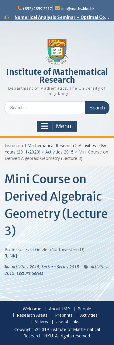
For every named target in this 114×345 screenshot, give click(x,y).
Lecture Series (30, 273)
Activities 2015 (59, 152)
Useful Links (67, 322)
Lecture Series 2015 (60, 267)
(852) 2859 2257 (37, 8)
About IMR (59, 309)
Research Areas (32, 315)
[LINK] (11, 256)
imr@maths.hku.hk (78, 8)
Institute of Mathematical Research (57, 76)
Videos (41, 322)
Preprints (64, 315)
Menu (56, 126)
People (84, 309)
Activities (87, 145)
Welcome (32, 309)
